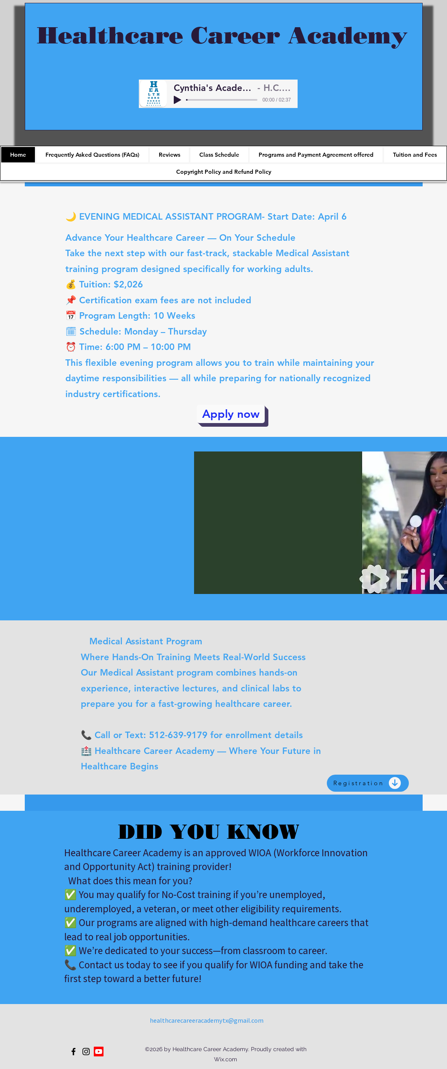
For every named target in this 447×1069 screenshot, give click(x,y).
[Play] (177, 100)
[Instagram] (86, 1051)
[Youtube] (99, 1051)
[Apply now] (231, 414)
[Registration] (368, 783)
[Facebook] (73, 1051)
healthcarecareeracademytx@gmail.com (206, 1020)
